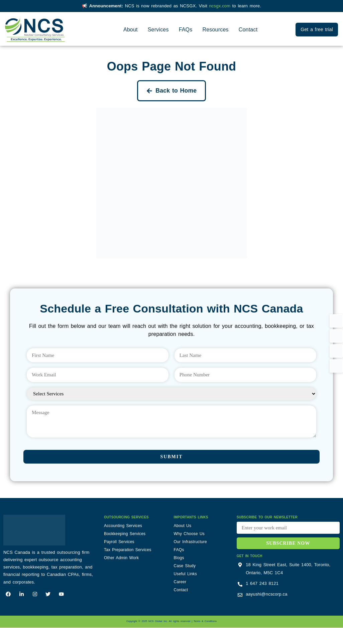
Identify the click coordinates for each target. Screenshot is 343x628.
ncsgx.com (220, 5)
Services (158, 29)
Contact (248, 29)
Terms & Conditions (205, 621)
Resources (215, 29)
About (130, 29)
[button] (336, 321)
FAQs (186, 29)
